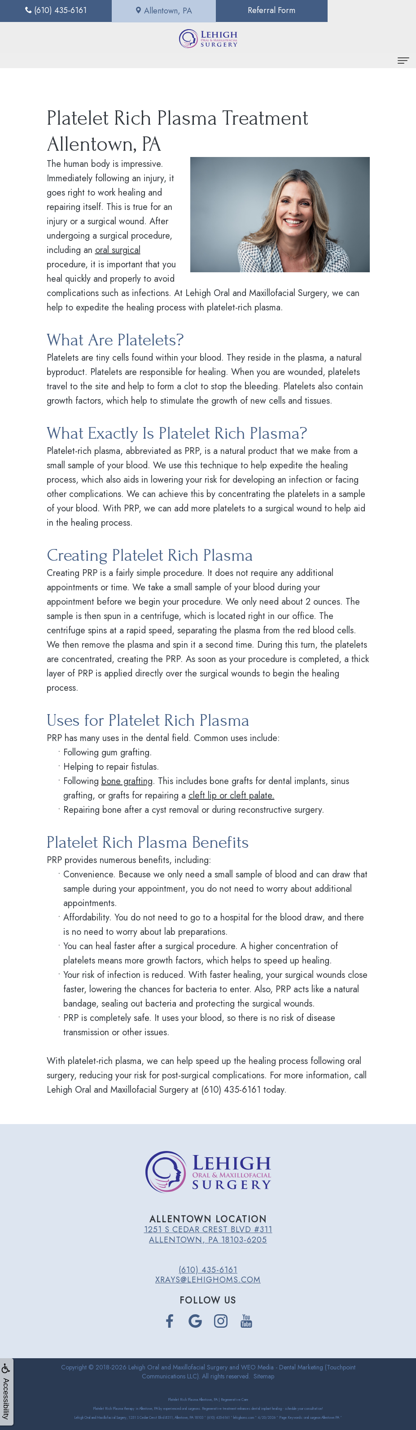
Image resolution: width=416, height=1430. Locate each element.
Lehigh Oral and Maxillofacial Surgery (178, 1367)
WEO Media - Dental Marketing (282, 1367)
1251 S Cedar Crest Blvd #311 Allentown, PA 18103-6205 (208, 1234)
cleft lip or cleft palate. (231, 795)
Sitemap (264, 1376)
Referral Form (260, 11)
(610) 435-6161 (208, 1270)
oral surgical (117, 250)
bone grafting (127, 781)
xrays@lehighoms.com (208, 1280)
